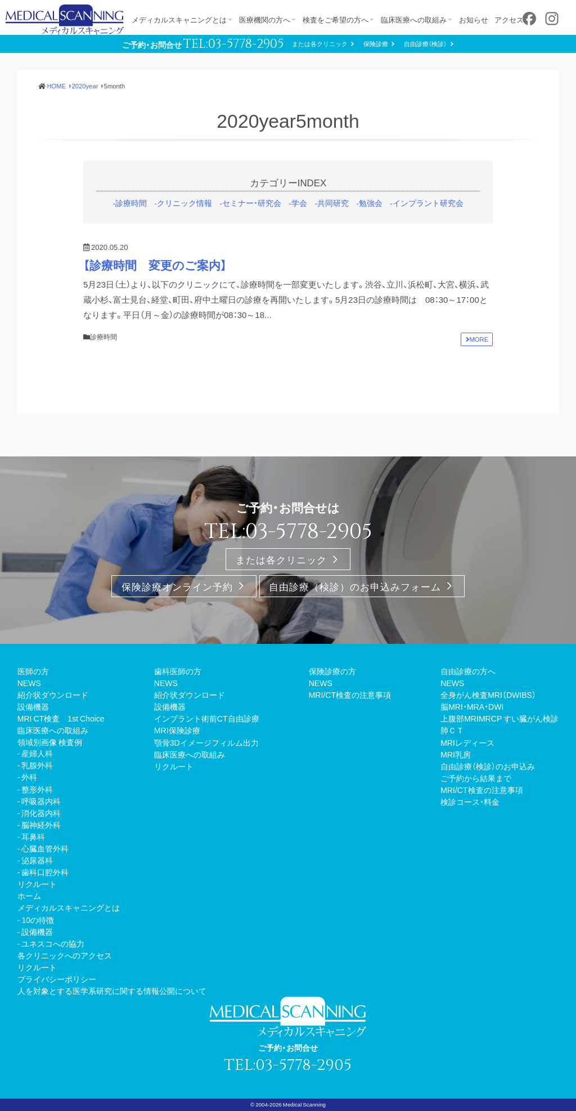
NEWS (29, 682)
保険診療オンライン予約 (177, 586)
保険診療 (375, 43)
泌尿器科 (37, 860)
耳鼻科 (33, 836)
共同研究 (333, 202)
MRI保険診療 (177, 730)
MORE (479, 339)
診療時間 (131, 202)
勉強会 (370, 202)
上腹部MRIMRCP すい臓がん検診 (499, 718)
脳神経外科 (41, 824)
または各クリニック (320, 43)
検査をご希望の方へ (337, 19)
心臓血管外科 (45, 848)
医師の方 (33, 671)
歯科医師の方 (177, 671)
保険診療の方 (332, 671)
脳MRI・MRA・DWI (471, 706)
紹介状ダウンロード (52, 694)
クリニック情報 (184, 202)
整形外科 (37, 789)
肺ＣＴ (452, 730)
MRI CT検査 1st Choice (61, 718)
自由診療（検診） (425, 43)
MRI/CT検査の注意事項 (350, 694)
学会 (299, 202)
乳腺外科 (37, 764)
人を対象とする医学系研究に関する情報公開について (111, 990)
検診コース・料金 (470, 801)
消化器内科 (41, 812)
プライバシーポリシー (56, 978)
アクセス (513, 19)
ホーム (29, 895)
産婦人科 (37, 753)
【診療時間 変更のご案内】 (155, 265)
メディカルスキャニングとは (179, 19)
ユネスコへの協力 (52, 943)
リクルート (37, 883)
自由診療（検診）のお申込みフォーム (355, 586)
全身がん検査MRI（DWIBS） (488, 694)
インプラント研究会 (428, 202)
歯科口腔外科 (45, 871)
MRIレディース (467, 742)
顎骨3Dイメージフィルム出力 (206, 742)
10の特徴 (37, 919)
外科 (29, 776)
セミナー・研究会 (251, 202)
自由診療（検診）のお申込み (487, 766)
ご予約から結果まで (475, 777)
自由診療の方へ (468, 671)
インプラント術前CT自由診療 (206, 718)
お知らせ (477, 19)
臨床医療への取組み (416, 19)
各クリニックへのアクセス (64, 955)
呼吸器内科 (41, 801)
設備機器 (33, 706)
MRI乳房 (455, 754)
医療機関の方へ (265, 19)
